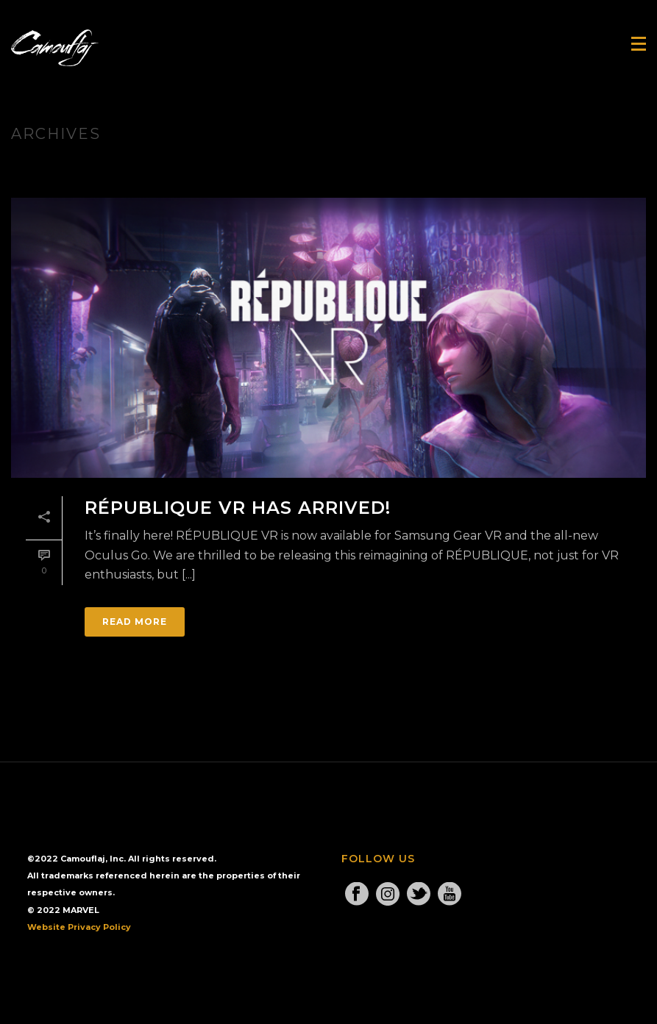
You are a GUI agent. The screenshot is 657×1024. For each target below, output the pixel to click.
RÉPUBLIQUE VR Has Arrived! (238, 507)
